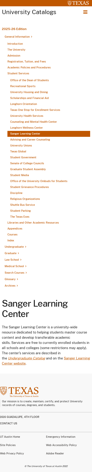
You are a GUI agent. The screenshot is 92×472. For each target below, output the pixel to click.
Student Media (19, 175)
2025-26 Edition (14, 29)
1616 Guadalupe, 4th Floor (19, 416)
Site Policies (8, 445)
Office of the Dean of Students (29, 80)
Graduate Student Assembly (28, 169)
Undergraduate (14, 246)
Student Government (23, 157)
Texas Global (18, 151)
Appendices (14, 228)
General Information (17, 36)
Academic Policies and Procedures (29, 67)
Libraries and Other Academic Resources (33, 222)
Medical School (14, 266)
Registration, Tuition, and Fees (26, 61)
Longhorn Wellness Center (26, 127)
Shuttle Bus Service (22, 204)
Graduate (11, 253)
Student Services (18, 73)
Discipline (16, 193)
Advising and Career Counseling (30, 139)
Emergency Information (60, 436)
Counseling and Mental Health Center (33, 121)
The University (16, 49)
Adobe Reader (55, 453)
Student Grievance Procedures (29, 187)
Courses (12, 234)
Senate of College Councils (27, 163)
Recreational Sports (22, 86)
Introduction (15, 43)
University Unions (21, 145)
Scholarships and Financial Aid (29, 98)
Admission (13, 55)
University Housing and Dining (29, 92)
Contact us (8, 423)
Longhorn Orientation (23, 104)
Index (10, 240)
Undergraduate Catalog (26, 358)
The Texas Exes (19, 216)
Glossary (10, 279)
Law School (12, 259)
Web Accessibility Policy (61, 445)
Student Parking (20, 210)
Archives (10, 285)
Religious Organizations (25, 198)
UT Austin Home (10, 436)
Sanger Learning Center (25, 133)
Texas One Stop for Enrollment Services (35, 109)
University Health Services (26, 115)
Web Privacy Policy (12, 453)
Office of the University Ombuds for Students (38, 181)
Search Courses (14, 272)
